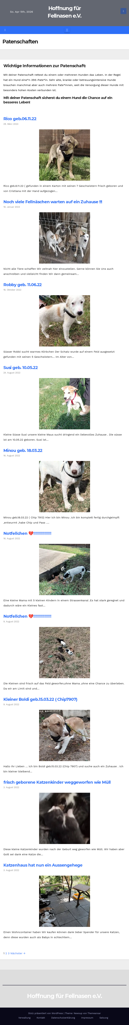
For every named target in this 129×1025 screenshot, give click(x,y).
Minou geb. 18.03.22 (22, 450)
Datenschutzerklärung (63, 1017)
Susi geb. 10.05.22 (20, 367)
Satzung (103, 1017)
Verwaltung (24, 1017)
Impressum (87, 1017)
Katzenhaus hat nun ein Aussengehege (42, 865)
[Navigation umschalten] (67, 30)
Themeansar (94, 1013)
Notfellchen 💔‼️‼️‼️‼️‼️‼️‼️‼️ (27, 533)
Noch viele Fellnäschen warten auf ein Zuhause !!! (52, 201)
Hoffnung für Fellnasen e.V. (64, 996)
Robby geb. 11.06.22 (22, 284)
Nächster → (17, 953)
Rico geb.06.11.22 (19, 118)
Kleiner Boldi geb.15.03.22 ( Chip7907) (40, 699)
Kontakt (41, 1017)
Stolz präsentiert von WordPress (46, 1013)
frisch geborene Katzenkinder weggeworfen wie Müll (57, 782)
